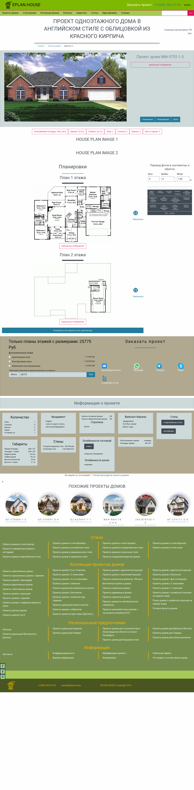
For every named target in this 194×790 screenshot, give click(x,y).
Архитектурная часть (21, 455)
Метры (180, 263)
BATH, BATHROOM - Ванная (187, 282)
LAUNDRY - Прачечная (153, 295)
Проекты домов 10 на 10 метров (69, 668)
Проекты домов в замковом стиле (70, 654)
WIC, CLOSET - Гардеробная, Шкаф (164, 296)
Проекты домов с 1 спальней (167, 686)
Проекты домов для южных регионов (172, 735)
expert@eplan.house (111, 464)
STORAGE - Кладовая (186, 287)
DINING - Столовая (160, 281)
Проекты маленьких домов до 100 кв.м (122, 677)
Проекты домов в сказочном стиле (120, 650)
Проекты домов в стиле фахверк (69, 641)
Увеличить (138, 300)
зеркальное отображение (160, 65)
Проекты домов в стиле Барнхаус (169, 641)
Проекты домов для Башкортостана (121, 737)
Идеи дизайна (109, 13)
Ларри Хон (81, 13)
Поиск (191, 13)
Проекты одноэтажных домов (18, 669)
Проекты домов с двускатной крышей (172, 668)
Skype (181, 464)
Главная (41, 46)
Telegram (160, 464)
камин (89, 544)
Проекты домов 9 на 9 (14, 712)
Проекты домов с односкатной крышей (123, 668)
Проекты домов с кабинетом (67, 707)
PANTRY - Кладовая (177, 282)
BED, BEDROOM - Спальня (164, 288)
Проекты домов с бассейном (67, 690)
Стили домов (29, 13)
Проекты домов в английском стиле (71, 645)
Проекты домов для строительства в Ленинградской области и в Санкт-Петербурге (121, 729)
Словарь (125, 13)
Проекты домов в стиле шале (167, 645)
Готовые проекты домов (165, 706)
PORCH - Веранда (186, 295)
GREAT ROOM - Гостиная (151, 282)
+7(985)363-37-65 (109, 477)
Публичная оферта (162, 751)
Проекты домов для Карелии (67, 726)
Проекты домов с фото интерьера (170, 677)
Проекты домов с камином (66, 681)
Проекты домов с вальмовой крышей (122, 672)
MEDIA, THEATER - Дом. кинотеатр (175, 296)
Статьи (94, 13)
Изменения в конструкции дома (26, 464)
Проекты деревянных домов (117, 690)
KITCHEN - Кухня (169, 281)
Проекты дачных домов (15, 708)
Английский (169, 529)
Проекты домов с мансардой (17, 678)
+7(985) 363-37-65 (167, 5)
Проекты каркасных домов (116, 686)
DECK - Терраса (170, 302)
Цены (175, 119)
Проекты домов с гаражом (16, 696)
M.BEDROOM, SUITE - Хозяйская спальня (153, 289)
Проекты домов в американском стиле (72, 650)
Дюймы (164, 263)
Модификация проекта (114, 751)
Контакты (7, 752)
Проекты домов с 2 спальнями (168, 681)
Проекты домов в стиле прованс (119, 641)
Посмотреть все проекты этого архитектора (72, 428)
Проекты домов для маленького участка (73, 686)
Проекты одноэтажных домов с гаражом (23, 673)
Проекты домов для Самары (167, 730)
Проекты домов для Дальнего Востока (172, 726)
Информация (163, 119)
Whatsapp (138, 464)
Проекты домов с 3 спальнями (68, 672)
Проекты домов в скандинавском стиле (123, 645)
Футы (150, 263)
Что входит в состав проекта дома (170, 755)
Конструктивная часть (22, 459)
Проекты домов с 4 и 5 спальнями (70, 677)
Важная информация (63, 755)
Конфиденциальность (64, 751)
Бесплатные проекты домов (117, 681)
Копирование (109, 755)
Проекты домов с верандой (17, 691)
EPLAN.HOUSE (22, 4)
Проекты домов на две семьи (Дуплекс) (73, 711)
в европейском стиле (173, 520)
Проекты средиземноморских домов (121, 654)
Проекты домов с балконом (167, 672)
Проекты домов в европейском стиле (22, 654)
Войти (187, 5)
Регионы (67, 13)
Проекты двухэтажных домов (18, 682)
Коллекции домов (50, 13)
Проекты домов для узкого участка (70, 702)
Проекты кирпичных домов (116, 694)
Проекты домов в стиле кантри (18, 642)
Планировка (147, 119)
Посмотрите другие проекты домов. (111, 573)
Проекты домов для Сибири (67, 730)
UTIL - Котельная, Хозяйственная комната (175, 289)
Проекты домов (10, 13)
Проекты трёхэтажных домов (17, 687)
